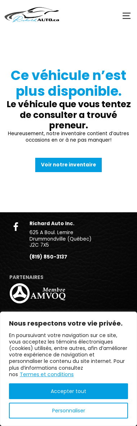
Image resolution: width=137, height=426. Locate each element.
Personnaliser (68, 410)
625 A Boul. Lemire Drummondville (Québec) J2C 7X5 (60, 238)
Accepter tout (68, 391)
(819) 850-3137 (48, 257)
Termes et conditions (47, 374)
